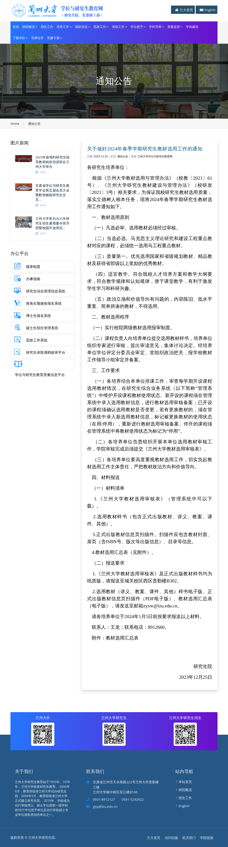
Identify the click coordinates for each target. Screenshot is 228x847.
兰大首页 (186, 10)
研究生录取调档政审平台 (45, 352)
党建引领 (53, 38)
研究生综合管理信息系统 (45, 291)
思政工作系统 (36, 340)
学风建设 (192, 27)
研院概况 (28, 27)
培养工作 (63, 27)
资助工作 (118, 27)
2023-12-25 (101, 156)
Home (14, 123)
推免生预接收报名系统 (44, 303)
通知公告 (34, 123)
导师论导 (37, 38)
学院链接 (206, 837)
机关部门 (189, 837)
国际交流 (81, 27)
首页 (16, 27)
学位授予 (136, 27)
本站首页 (185, 781)
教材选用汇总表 (122, 638)
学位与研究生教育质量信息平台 (40, 374)
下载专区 (19, 38)
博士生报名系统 (38, 315)
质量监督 (173, 27)
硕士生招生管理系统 (42, 327)
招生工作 (47, 27)
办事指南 (33, 278)
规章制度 (33, 266)
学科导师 (155, 27)
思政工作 (100, 27)
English (210, 10)
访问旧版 (171, 837)
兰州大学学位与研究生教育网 (155, 156)
